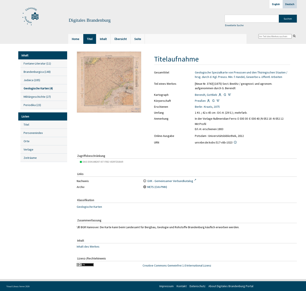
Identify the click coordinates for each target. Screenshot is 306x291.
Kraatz (208, 107)
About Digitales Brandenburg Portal (230, 286)
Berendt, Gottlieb (206, 95)
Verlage (28, 149)
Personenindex (33, 133)
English (276, 4)
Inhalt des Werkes (88, 246)
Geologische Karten (89, 207)
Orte (27, 141)
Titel (26, 124)
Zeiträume (30, 158)
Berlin (198, 107)
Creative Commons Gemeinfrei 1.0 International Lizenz (177, 265)
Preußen (200, 101)
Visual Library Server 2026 (18, 286)
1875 (217, 107)
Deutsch (289, 4)
